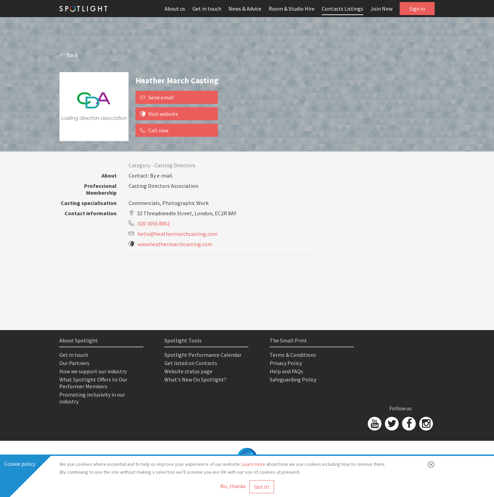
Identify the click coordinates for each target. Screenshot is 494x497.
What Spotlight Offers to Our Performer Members (93, 383)
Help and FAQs (286, 371)
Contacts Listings (342, 8)
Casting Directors (175, 165)
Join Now (381, 8)
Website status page (188, 371)
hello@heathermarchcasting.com (177, 233)
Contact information (90, 213)
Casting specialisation (89, 202)
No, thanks (233, 486)
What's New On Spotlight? (195, 379)
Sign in (417, 8)
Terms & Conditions (293, 354)
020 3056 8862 (154, 223)
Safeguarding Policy (293, 379)
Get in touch (206, 8)
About (109, 175)
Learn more (253, 464)
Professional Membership (100, 189)
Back (69, 54)
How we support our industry (93, 371)
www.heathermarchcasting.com (175, 244)
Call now (154, 130)
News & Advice (244, 8)
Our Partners (74, 363)
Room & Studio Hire (292, 8)
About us (175, 8)
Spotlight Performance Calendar (203, 354)
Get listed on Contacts (190, 363)
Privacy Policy (286, 363)
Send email (157, 97)
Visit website (159, 113)
